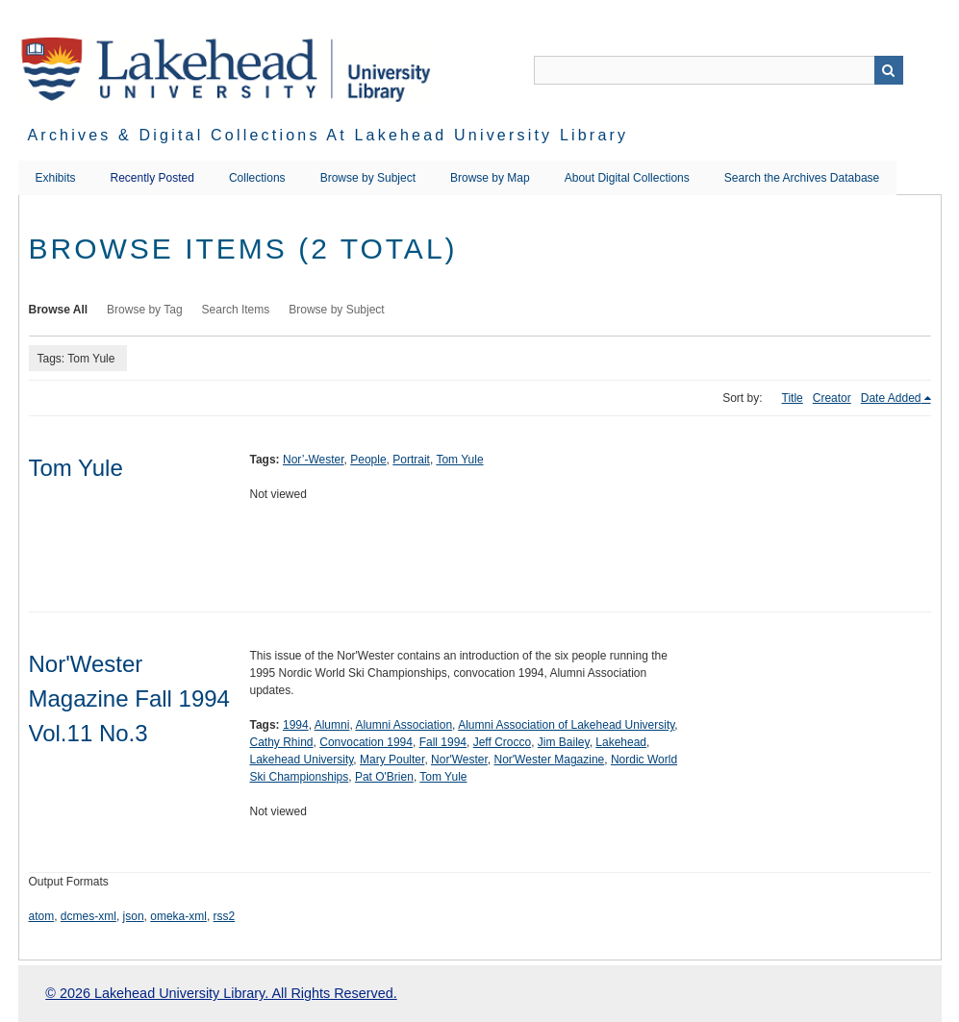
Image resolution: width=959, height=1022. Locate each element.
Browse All (58, 309)
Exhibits (56, 178)
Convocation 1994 (366, 742)
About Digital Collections (627, 178)
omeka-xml (178, 916)
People (368, 459)
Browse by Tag (145, 309)
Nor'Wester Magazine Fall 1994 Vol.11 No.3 (129, 698)
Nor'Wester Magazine (548, 759)
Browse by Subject (368, 178)
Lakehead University (302, 759)
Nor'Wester (459, 759)
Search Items (236, 309)
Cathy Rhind (282, 742)
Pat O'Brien (384, 777)
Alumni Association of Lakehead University (566, 725)
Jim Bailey (564, 742)
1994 (296, 725)
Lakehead (620, 742)
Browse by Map (490, 178)
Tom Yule (76, 468)
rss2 (225, 916)
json (133, 916)
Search (888, 70)
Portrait (411, 459)
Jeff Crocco (502, 742)
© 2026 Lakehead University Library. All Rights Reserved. (220, 993)
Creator (832, 398)
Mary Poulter (392, 759)
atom (42, 916)
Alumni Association (403, 725)
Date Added (891, 398)
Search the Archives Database (801, 178)
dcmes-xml (88, 916)
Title (792, 398)
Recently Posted (152, 178)
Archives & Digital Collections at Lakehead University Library (328, 135)
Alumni (332, 725)
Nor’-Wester (313, 459)
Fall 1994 (443, 742)
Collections (257, 178)
